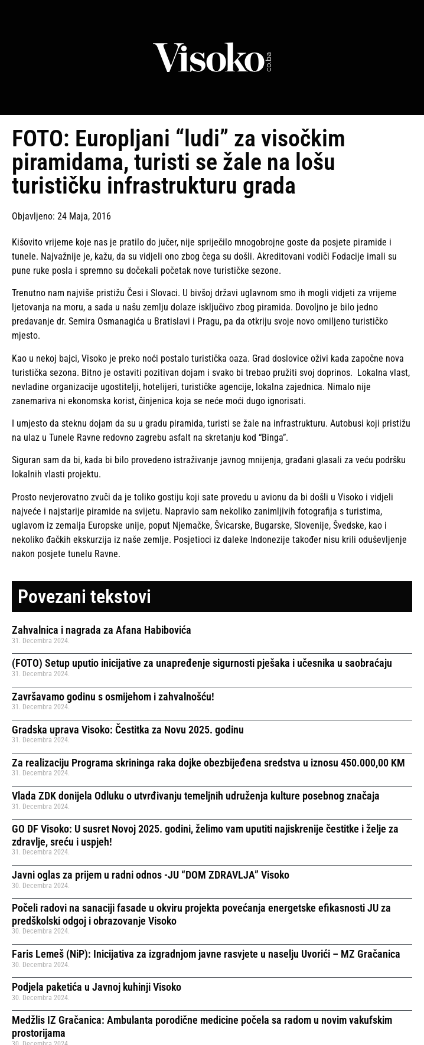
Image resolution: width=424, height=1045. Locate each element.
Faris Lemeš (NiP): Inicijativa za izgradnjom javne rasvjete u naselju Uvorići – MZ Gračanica (206, 954)
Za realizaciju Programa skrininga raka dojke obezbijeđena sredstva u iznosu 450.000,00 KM (208, 762)
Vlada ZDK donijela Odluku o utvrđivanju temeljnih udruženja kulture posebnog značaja (196, 796)
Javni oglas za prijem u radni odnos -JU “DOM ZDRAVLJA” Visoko (150, 875)
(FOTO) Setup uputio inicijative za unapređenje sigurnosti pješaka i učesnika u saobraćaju (202, 663)
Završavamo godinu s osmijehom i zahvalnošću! (113, 696)
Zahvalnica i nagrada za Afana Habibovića (101, 630)
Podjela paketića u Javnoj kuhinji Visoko (96, 987)
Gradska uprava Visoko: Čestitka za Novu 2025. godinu (128, 729)
